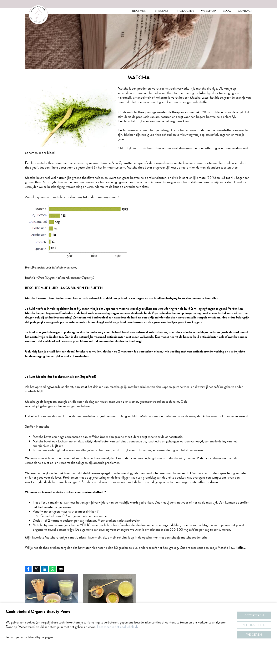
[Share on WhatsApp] (52, 569)
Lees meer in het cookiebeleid (117, 626)
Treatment (139, 10)
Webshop (208, 10)
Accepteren (254, 615)
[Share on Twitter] (36, 569)
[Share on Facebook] (28, 569)
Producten (184, 10)
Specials (162, 10)
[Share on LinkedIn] (44, 569)
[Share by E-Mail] (60, 569)
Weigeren (254, 634)
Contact (245, 10)
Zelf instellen (254, 625)
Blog (227, 10)
